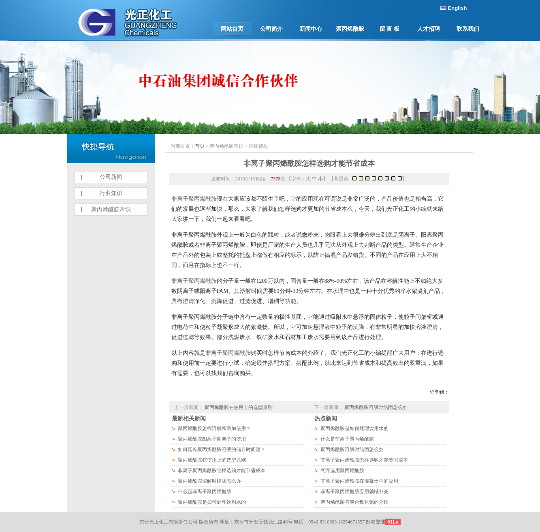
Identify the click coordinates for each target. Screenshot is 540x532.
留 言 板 (389, 29)
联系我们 (468, 29)
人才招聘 (428, 29)
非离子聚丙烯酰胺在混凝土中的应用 (359, 481)
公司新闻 (111, 177)
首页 (200, 146)
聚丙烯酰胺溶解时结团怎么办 (376, 407)
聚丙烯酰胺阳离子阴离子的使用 (212, 439)
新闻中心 (310, 29)
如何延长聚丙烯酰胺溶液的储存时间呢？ (221, 449)
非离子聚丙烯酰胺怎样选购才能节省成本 (309, 163)
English (457, 8)
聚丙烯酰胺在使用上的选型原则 (239, 407)
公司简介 (271, 29)
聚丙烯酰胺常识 (111, 209)
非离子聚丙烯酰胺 (194, 199)
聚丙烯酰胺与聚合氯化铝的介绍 (354, 502)
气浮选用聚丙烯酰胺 (342, 470)
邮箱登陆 (375, 522)
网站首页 (232, 29)
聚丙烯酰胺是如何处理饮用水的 (212, 502)
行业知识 (111, 193)
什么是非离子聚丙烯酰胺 (204, 491)
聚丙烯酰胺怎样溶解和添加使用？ (214, 428)
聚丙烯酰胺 (350, 29)
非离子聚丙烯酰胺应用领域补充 (354, 491)
